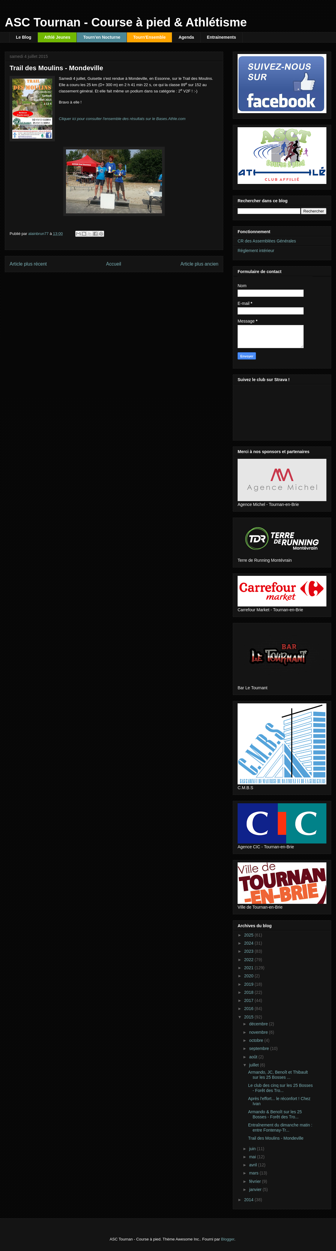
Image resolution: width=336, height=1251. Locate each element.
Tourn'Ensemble (149, 37)
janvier (255, 1189)
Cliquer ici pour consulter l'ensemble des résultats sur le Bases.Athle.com (122, 118)
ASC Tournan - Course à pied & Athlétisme (126, 22)
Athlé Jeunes (57, 37)
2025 (249, 935)
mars (254, 1173)
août (253, 1056)
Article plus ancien (199, 263)
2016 (249, 1008)
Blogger (227, 1239)
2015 (249, 1017)
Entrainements (221, 37)
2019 (249, 984)
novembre (259, 1032)
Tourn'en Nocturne (101, 37)
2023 (249, 951)
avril (253, 1164)
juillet (254, 1065)
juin (253, 1148)
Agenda (186, 37)
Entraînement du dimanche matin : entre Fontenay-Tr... (280, 1127)
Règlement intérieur (256, 250)
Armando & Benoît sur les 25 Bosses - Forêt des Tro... (275, 1114)
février (255, 1181)
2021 (249, 967)
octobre (256, 1040)
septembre (259, 1048)
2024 (249, 943)
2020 (249, 975)
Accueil (113, 263)
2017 (249, 1000)
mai (253, 1156)
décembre (259, 1023)
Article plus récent (28, 263)
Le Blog (23, 37)
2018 (249, 992)
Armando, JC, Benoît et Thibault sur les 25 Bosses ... (278, 1075)
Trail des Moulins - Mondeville (276, 1138)
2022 (249, 959)
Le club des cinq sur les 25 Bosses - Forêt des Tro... (280, 1088)
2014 (249, 1199)
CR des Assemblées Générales (267, 241)
